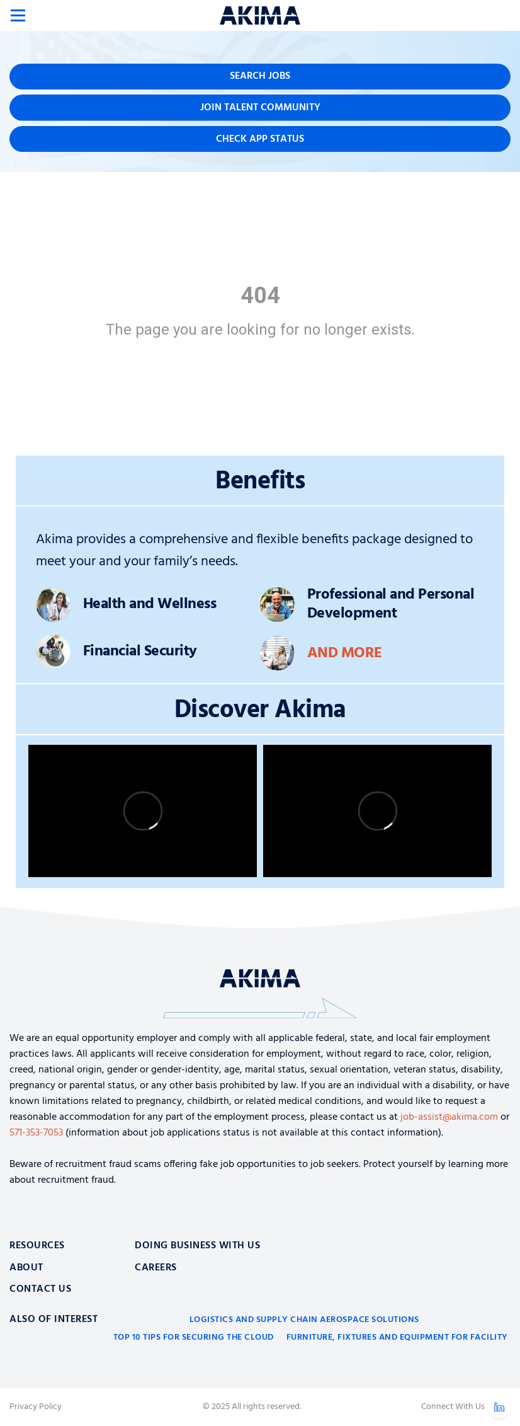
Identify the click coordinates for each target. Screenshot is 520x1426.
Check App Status (260, 139)
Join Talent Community (260, 108)
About (26, 1268)
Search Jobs (260, 76)
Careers (156, 1268)
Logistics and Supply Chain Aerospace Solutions (304, 1320)
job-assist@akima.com (449, 1117)
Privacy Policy (35, 1407)
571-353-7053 (36, 1133)
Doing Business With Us (197, 1246)
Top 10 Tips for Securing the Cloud (193, 1337)
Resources (37, 1246)
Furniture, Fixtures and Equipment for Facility (397, 1337)
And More (344, 653)
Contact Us (40, 1289)
